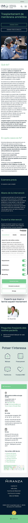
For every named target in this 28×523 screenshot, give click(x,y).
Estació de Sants (11, 453)
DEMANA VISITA (14, 24)
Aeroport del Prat (11, 458)
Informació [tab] (23, 234)
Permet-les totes (14, 281)
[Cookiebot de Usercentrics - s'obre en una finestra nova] (20, 231)
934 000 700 (11, 402)
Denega (14, 291)
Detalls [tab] (15, 234)
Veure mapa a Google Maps (13, 406)
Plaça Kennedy (10, 461)
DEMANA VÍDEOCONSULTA (14, 29)
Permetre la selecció (14, 286)
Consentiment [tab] (5, 234)
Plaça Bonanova (10, 460)
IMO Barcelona (14, 386)
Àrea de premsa (14, 496)
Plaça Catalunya (11, 456)
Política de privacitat (14, 491)
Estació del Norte (11, 455)
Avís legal (14, 488)
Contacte (14, 486)
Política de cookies (14, 493)
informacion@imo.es (15, 404)
